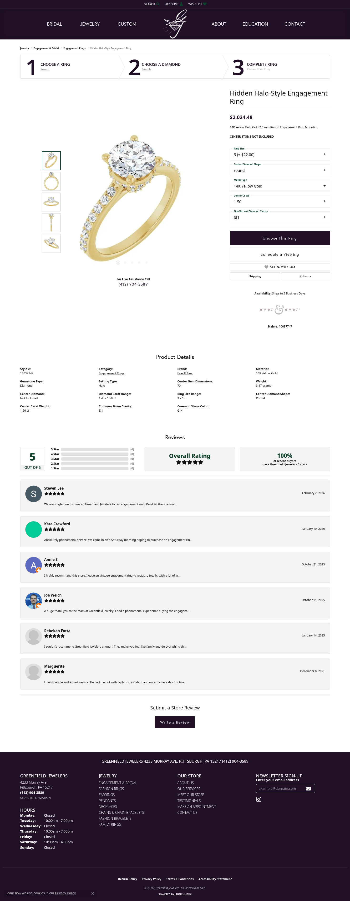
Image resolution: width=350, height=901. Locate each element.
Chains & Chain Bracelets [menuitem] (121, 812)
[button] (151, 4)
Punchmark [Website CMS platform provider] (184, 894)
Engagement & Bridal (46, 48)
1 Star (55, 468)
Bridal (54, 24)
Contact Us (188, 812)
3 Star (55, 459)
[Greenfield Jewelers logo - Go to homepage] (175, 24)
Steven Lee (54, 488)
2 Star (55, 464)
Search (45, 69)
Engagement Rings (74, 48)
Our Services (189, 788)
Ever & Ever (185, 373)
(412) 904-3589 (133, 284)
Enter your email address (277, 779)
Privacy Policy (151, 879)
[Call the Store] (32, 792)
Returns (305, 276)
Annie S (51, 559)
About (219, 24)
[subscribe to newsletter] (308, 788)
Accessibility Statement (215, 879)
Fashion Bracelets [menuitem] (115, 818)
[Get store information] (35, 798)
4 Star (55, 454)
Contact (294, 24)
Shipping (255, 276)
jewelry (24, 48)
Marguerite (54, 666)
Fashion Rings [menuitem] (111, 788)
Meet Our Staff (191, 794)
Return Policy (127, 879)
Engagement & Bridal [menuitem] (118, 783)
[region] (132, 202)
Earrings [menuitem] (107, 794)
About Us (186, 783)
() (132, 449)
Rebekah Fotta (57, 630)
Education (255, 24)
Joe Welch (53, 595)
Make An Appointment (197, 806)
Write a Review (175, 722)
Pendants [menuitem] (107, 800)
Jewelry (90, 24)
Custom (127, 24)
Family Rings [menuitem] (110, 824)
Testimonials (189, 800)
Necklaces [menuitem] (108, 806)
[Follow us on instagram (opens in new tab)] (258, 799)
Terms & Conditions (180, 879)
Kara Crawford (57, 523)
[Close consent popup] (92, 893)
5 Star (55, 449)
